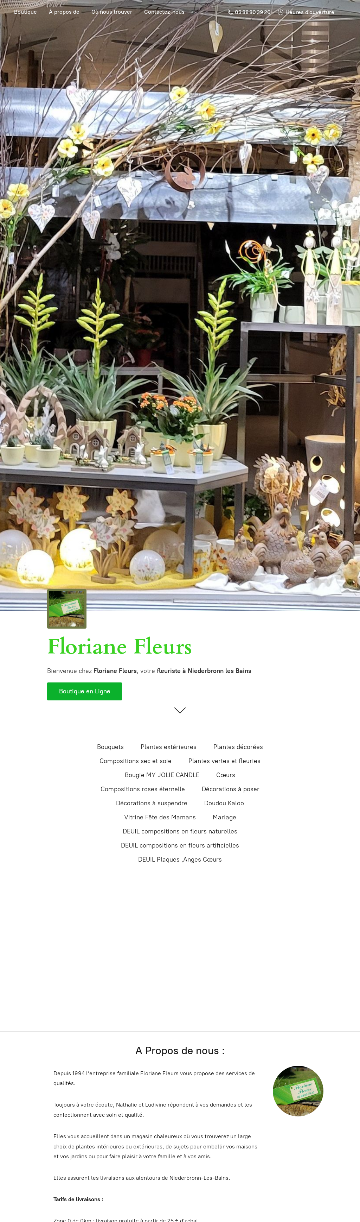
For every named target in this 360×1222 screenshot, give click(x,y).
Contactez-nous (164, 11)
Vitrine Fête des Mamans (160, 817)
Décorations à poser (230, 789)
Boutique (25, 11)
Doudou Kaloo (224, 803)
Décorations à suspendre (151, 803)
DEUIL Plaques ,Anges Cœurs (180, 859)
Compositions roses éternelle (143, 789)
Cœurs (225, 775)
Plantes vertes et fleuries (224, 761)
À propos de (64, 11)
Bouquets (110, 747)
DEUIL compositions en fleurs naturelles (180, 831)
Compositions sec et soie (135, 761)
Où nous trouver (111, 11)
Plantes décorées (238, 747)
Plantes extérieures (169, 747)
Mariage (224, 817)
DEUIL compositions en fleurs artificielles (180, 845)
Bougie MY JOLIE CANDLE (162, 775)
